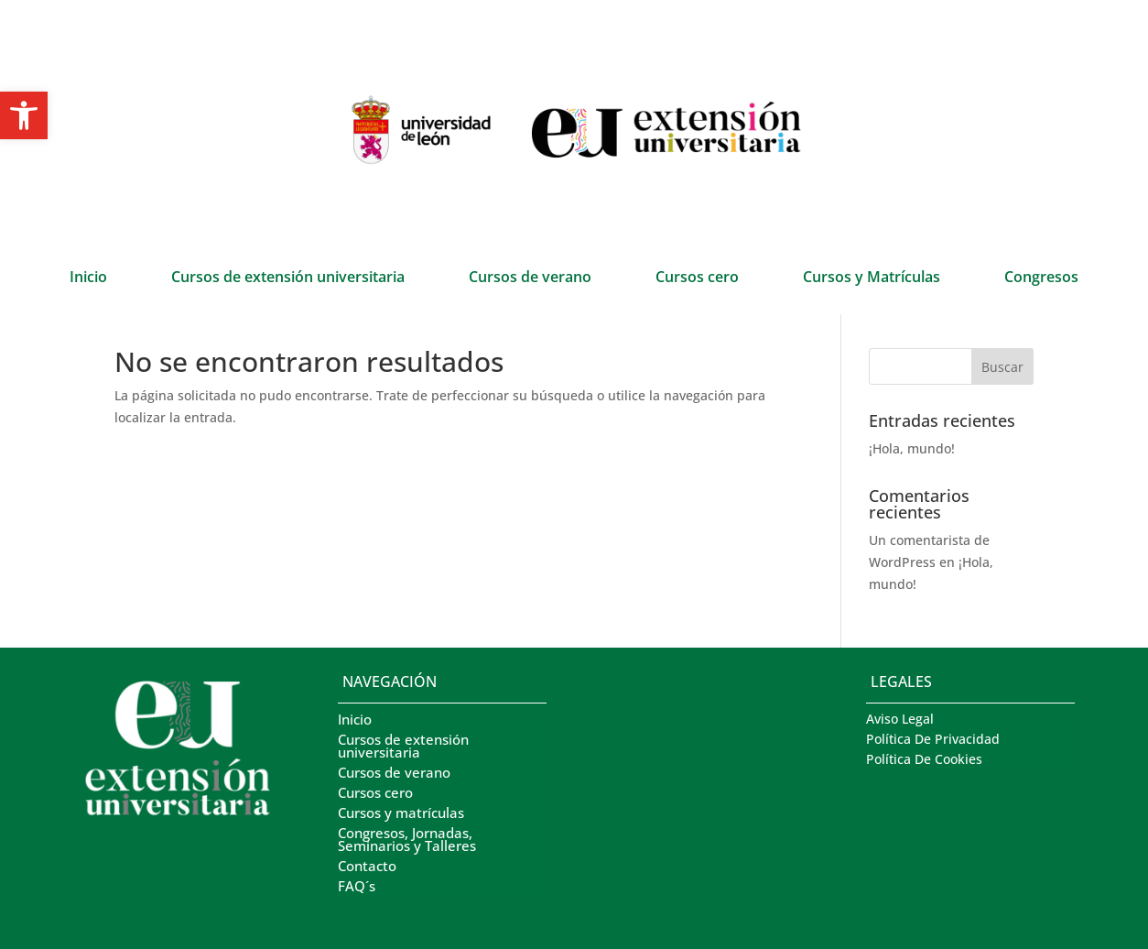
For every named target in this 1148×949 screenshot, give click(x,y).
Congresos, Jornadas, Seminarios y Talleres (407, 840)
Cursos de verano (530, 278)
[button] (24, 115)
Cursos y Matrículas (871, 278)
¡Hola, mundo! (912, 448)
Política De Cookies (924, 760)
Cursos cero (697, 278)
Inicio (88, 278)
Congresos (1041, 278)
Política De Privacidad (933, 740)
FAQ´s (356, 887)
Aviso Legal (900, 720)
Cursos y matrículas (401, 814)
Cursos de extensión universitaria (288, 278)
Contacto (367, 867)
